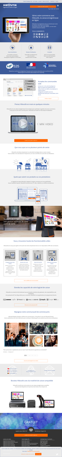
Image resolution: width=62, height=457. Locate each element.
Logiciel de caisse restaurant (9, 444)
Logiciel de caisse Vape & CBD (9, 446)
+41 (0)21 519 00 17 (13, 368)
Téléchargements (44, 446)
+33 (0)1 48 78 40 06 (54, 9)
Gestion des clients (26, 442)
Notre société (43, 444)
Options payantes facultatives (31, 425)
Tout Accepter (38, 454)
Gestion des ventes (25, 441)
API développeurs (44, 443)
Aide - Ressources (43, 442)
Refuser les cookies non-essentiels (27, 454)
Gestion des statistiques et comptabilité (30, 446)
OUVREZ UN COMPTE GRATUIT (43, 6)
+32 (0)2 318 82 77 (13, 373)
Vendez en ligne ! (48, 98)
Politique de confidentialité (33, 451)
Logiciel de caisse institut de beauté (10, 442)
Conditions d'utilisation (45, 445)
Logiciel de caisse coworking (9, 445)
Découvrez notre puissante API (31, 305)
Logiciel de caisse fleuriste (8, 443)
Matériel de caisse (44, 441)
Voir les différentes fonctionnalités (31, 280)
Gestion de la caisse (26, 445)
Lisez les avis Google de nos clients (31, 360)
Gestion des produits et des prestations (30, 443)
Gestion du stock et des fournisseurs (29, 444)
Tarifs (31, 417)
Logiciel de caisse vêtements (9, 441)
